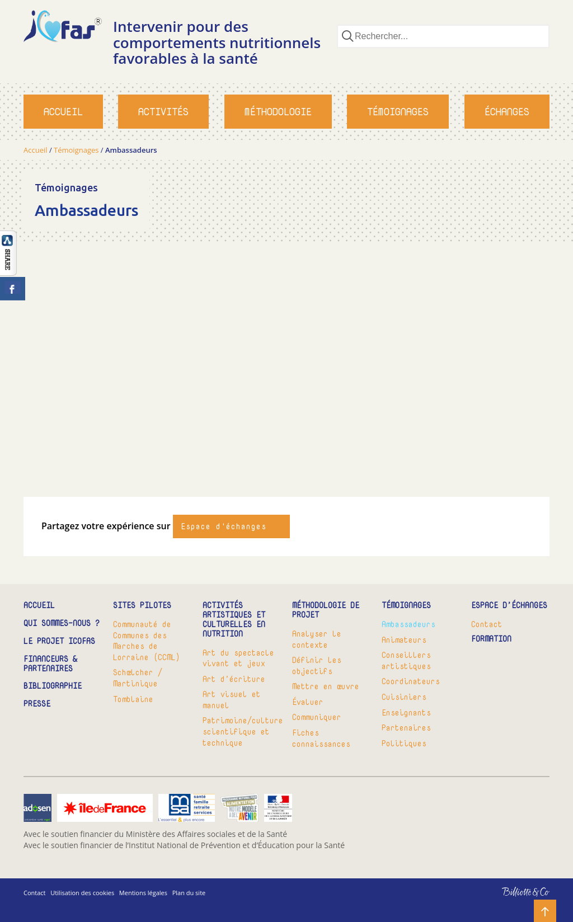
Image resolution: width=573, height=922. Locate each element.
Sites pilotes (142, 605)
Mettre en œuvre (325, 686)
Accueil (63, 112)
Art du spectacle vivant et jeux (238, 658)
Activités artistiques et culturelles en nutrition (234, 619)
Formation (491, 639)
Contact (486, 624)
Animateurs (404, 639)
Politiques (404, 743)
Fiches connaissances (321, 738)
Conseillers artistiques (406, 660)
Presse (37, 704)
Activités (163, 112)
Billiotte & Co (509, 900)
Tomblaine (133, 699)
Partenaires (406, 727)
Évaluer (307, 702)
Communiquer (316, 717)
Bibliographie (53, 686)
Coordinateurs (411, 681)
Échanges (507, 112)
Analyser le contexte (316, 639)
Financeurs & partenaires (50, 664)
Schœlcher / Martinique (137, 678)
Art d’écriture (234, 679)
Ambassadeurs (408, 624)
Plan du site (189, 892)
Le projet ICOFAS (59, 641)
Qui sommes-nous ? (62, 623)
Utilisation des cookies (82, 892)
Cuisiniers (404, 697)
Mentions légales (143, 892)
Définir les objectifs (316, 665)
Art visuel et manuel (232, 700)
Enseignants (406, 712)
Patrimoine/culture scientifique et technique (242, 731)
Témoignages (398, 112)
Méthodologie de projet (325, 610)
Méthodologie (278, 112)
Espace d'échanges (223, 526)
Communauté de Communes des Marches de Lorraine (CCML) (146, 640)
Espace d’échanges (509, 605)
